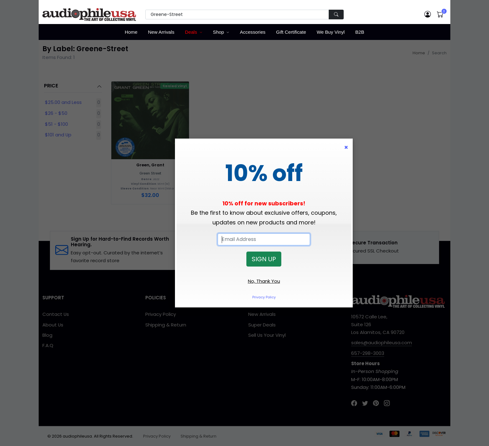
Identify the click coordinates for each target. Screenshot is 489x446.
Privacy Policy (264, 297)
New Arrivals (161, 32)
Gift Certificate (291, 32)
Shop (218, 32)
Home (131, 32)
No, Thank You (264, 281)
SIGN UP (264, 259)
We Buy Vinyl (331, 32)
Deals (191, 32)
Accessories (252, 32)
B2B (359, 32)
